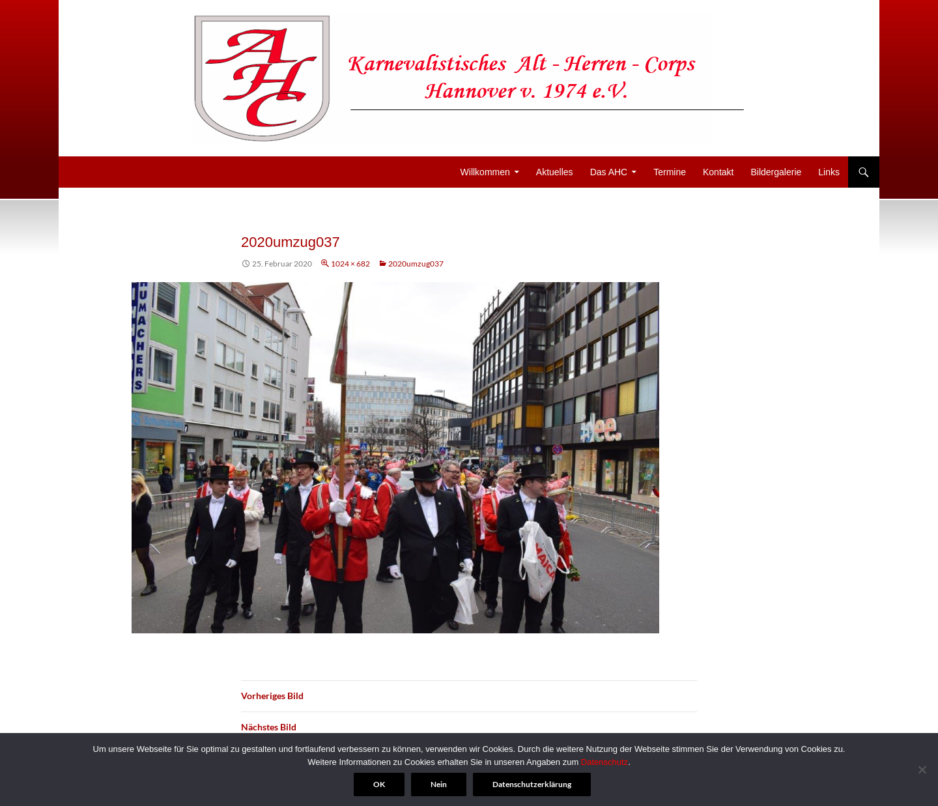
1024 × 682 (350, 263)
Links (829, 172)
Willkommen (485, 172)
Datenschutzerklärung (531, 784)
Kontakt (718, 172)
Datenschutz (604, 762)
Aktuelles (554, 172)
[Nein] (921, 769)
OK (379, 784)
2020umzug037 (416, 263)
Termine (669, 172)
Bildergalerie (775, 172)
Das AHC (609, 172)
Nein (439, 784)
